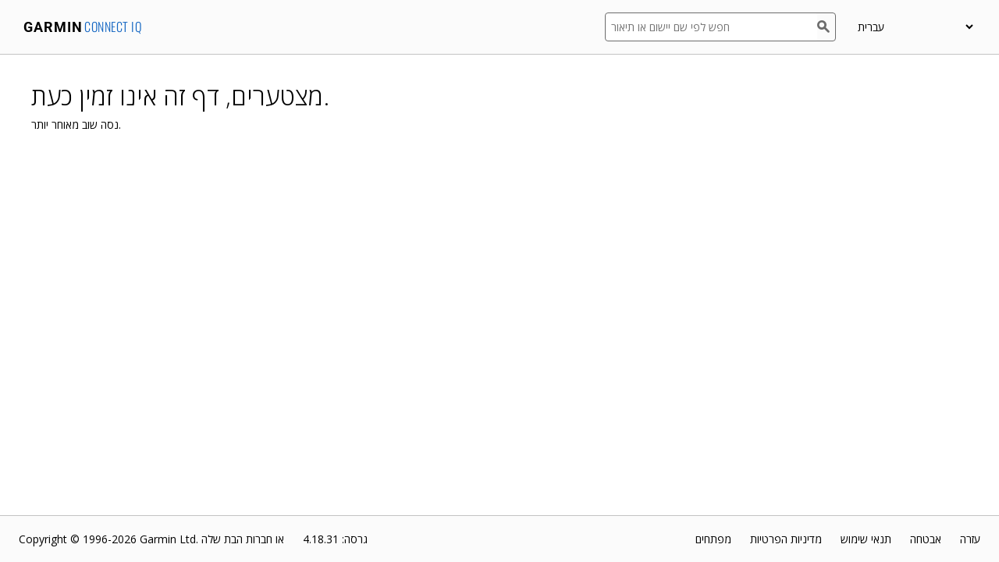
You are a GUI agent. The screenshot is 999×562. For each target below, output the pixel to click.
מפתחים (713, 539)
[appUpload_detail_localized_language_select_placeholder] (915, 27)
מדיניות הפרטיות (786, 539)
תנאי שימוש (866, 539)
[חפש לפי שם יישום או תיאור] (711, 26)
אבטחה (925, 539)
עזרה (970, 539)
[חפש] (826, 26)
